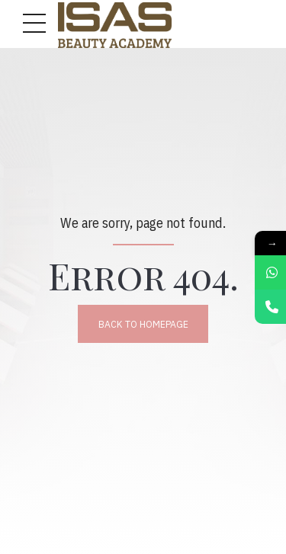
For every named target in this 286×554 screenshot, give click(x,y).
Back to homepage (143, 324)
